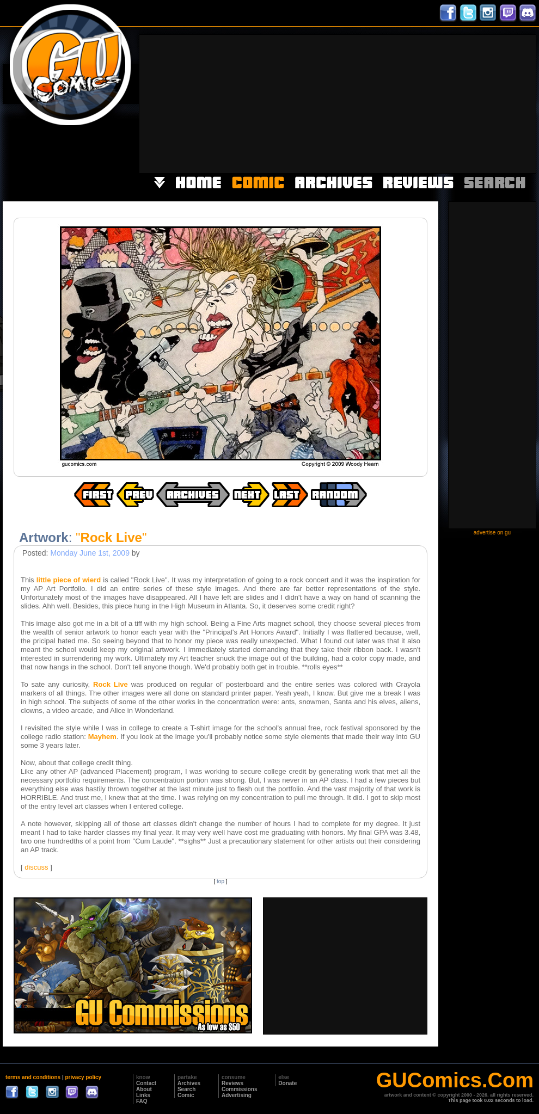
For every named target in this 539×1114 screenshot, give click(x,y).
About (144, 1089)
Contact (146, 1083)
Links (143, 1095)
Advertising (237, 1095)
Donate (287, 1083)
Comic (185, 1095)
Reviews (232, 1083)
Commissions (240, 1089)
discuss (36, 867)
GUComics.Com (455, 1080)
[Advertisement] (446, 103)
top (220, 881)
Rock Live (110, 684)
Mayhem (102, 737)
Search (186, 1089)
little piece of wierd (68, 580)
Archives (188, 1083)
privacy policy (83, 1077)
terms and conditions (32, 1077)
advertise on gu (492, 533)
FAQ (142, 1101)
